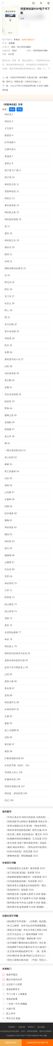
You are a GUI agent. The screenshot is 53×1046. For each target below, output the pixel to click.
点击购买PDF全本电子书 (37, 1042)
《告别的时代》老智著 (16, 890)
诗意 (19, 109)
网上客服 (41, 1027)
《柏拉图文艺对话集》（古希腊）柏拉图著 (26, 921)
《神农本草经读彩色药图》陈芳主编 (23, 830)
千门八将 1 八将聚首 (16, 994)
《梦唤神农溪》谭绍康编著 (18, 856)
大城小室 (10, 1008)
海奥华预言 (12, 974)
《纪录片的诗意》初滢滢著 (18, 851)
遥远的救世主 (13, 989)
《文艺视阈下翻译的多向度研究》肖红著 (25, 943)
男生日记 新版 (13, 1018)
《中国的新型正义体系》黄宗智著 (22, 868)
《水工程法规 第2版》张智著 (19, 872)
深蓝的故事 (12, 999)
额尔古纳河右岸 (14, 979)
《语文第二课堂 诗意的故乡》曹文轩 (23, 834)
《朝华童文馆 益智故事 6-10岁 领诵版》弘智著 (28, 907)
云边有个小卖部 (14, 984)
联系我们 (11, 1027)
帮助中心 (31, 1027)
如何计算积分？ (29, 39)
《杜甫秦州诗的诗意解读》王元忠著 (23, 838)
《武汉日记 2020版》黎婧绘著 (20, 938)
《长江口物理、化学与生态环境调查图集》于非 (29, 925)
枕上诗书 (10, 1013)
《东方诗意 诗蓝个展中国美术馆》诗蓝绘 (25, 843)
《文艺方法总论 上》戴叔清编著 (21, 934)
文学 (22, 18)
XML (41, 1036)
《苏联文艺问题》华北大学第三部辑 (23, 930)
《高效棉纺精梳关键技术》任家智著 (23, 877)
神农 (12, 109)
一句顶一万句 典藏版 (16, 1004)
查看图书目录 (11, 1042)
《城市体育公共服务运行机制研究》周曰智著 (27, 885)
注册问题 (21, 1027)
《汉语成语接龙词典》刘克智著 (21, 881)
